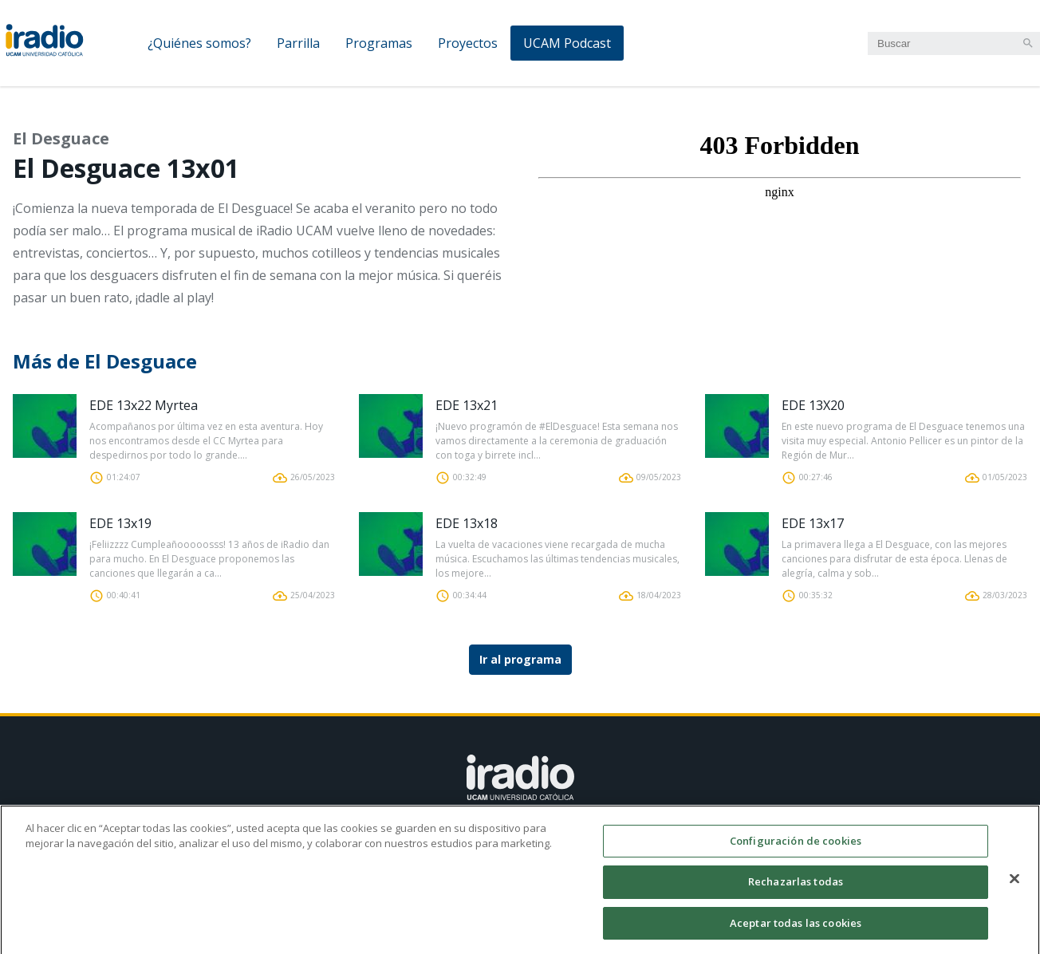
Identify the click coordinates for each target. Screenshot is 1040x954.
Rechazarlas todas (795, 888)
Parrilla (298, 43)
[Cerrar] (1014, 884)
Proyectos (468, 43)
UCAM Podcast (567, 43)
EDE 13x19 (120, 523)
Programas (378, 43)
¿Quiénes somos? (199, 43)
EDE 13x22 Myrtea (143, 405)
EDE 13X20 (813, 405)
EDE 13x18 (466, 523)
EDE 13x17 (813, 523)
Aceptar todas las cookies (795, 929)
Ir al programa (520, 659)
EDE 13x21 (466, 405)
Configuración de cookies (795, 847)
